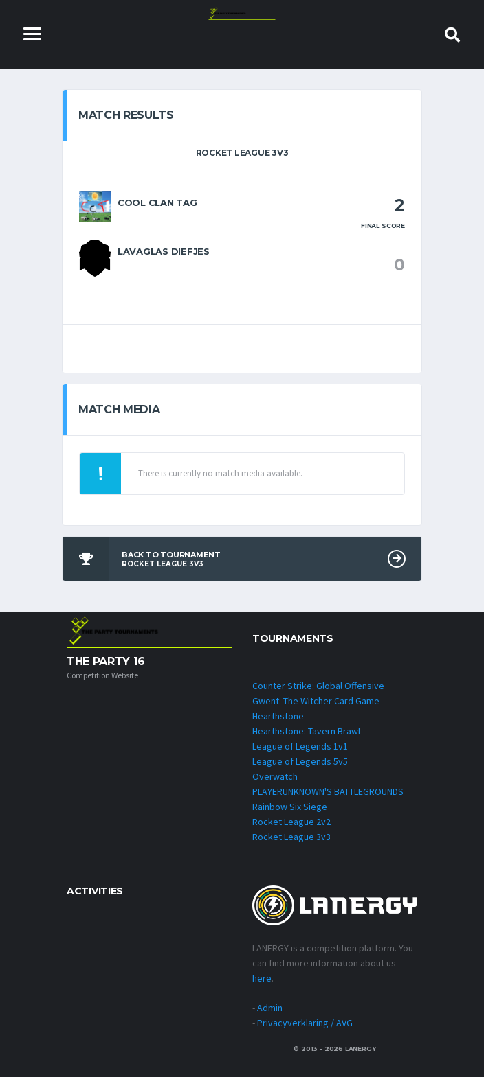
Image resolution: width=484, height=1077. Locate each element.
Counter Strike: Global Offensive (318, 686)
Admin (270, 1007)
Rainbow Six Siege (289, 806)
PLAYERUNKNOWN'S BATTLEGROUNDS (328, 791)
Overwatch (275, 776)
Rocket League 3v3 (291, 837)
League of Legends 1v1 (300, 746)
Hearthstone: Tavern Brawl (306, 731)
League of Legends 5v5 (300, 761)
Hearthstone (278, 716)
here (262, 978)
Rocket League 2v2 (291, 821)
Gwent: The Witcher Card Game (316, 701)
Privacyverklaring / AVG (305, 1023)
